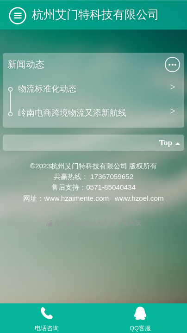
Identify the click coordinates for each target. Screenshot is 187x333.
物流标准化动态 (47, 88)
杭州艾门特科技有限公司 (95, 14)
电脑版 (132, 223)
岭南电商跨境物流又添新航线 (72, 112)
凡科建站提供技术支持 (81, 223)
